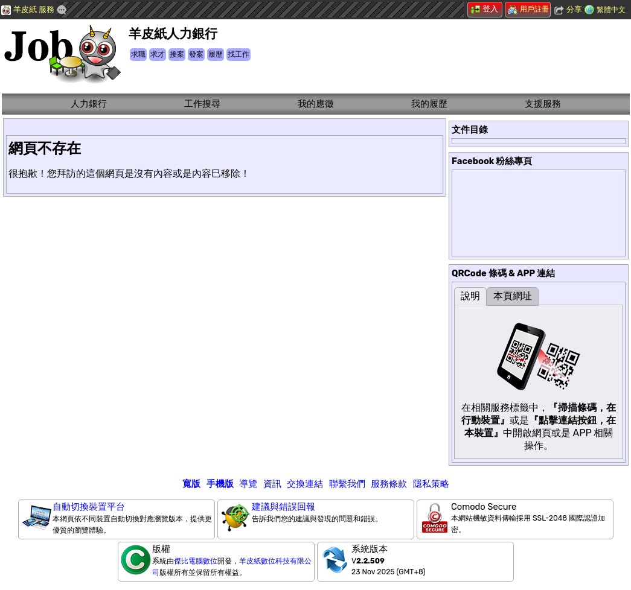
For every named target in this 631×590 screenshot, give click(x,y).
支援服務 (543, 103)
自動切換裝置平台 (89, 506)
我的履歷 (429, 103)
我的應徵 (316, 103)
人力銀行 (89, 103)
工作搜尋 (202, 103)
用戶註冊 (528, 9)
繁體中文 (611, 9)
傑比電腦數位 (195, 561)
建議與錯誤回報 (283, 506)
